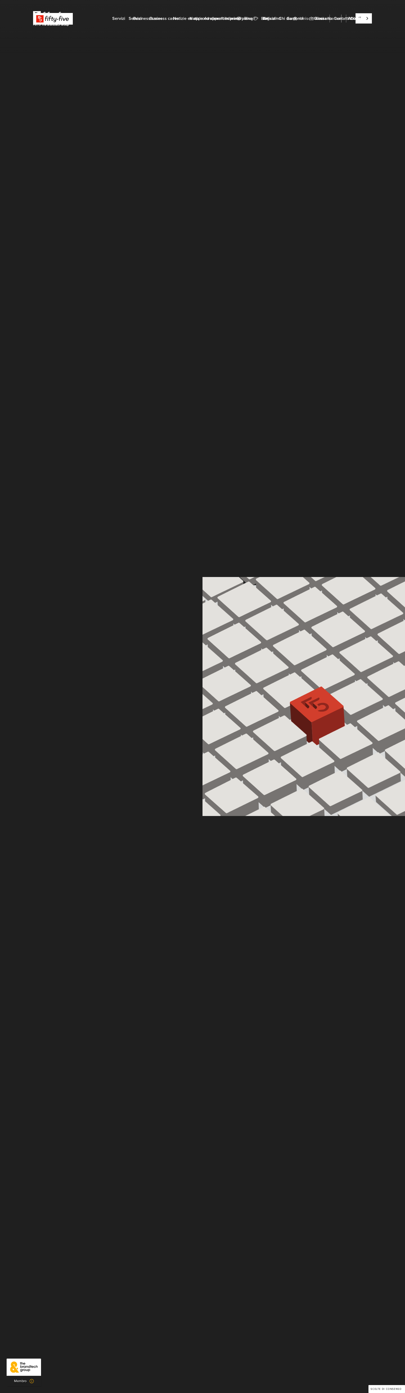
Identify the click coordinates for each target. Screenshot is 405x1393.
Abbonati (356, 18)
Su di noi (295, 18)
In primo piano (238, 18)
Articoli (269, 18)
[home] (53, 18)
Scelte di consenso (386, 1389)
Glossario (323, 18)
